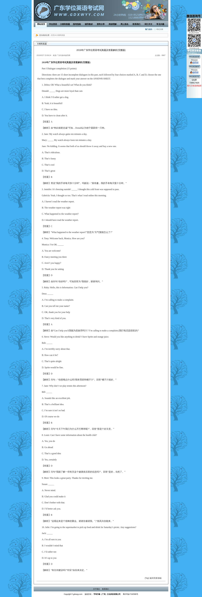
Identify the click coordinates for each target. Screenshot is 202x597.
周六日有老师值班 (194, 86)
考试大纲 (159, 29)
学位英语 (53, 24)
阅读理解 (113, 24)
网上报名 (124, 24)
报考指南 (77, 24)
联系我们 (136, 24)
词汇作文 (148, 24)
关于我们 (96, 589)
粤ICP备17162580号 (130, 594)
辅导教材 (89, 24)
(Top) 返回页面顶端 (153, 578)
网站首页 (41, 24)
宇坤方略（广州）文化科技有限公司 (107, 594)
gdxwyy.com (77, 594)
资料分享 (101, 24)
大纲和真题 (65, 24)
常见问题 (160, 24)
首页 (52, 35)
